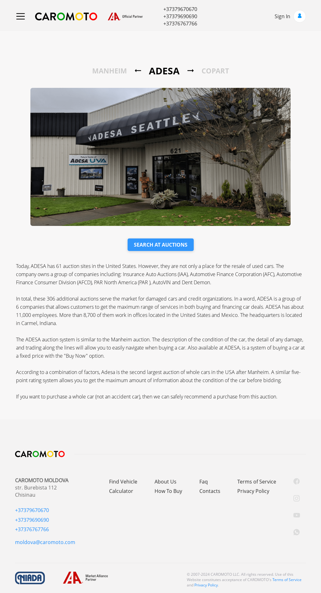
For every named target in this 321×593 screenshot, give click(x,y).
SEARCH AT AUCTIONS (160, 244)
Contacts (209, 491)
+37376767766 (180, 23)
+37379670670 (180, 9)
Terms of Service (256, 481)
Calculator (121, 491)
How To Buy (168, 491)
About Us (165, 481)
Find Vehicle (123, 481)
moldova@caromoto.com (45, 542)
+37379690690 (180, 16)
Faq (203, 481)
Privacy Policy (253, 491)
